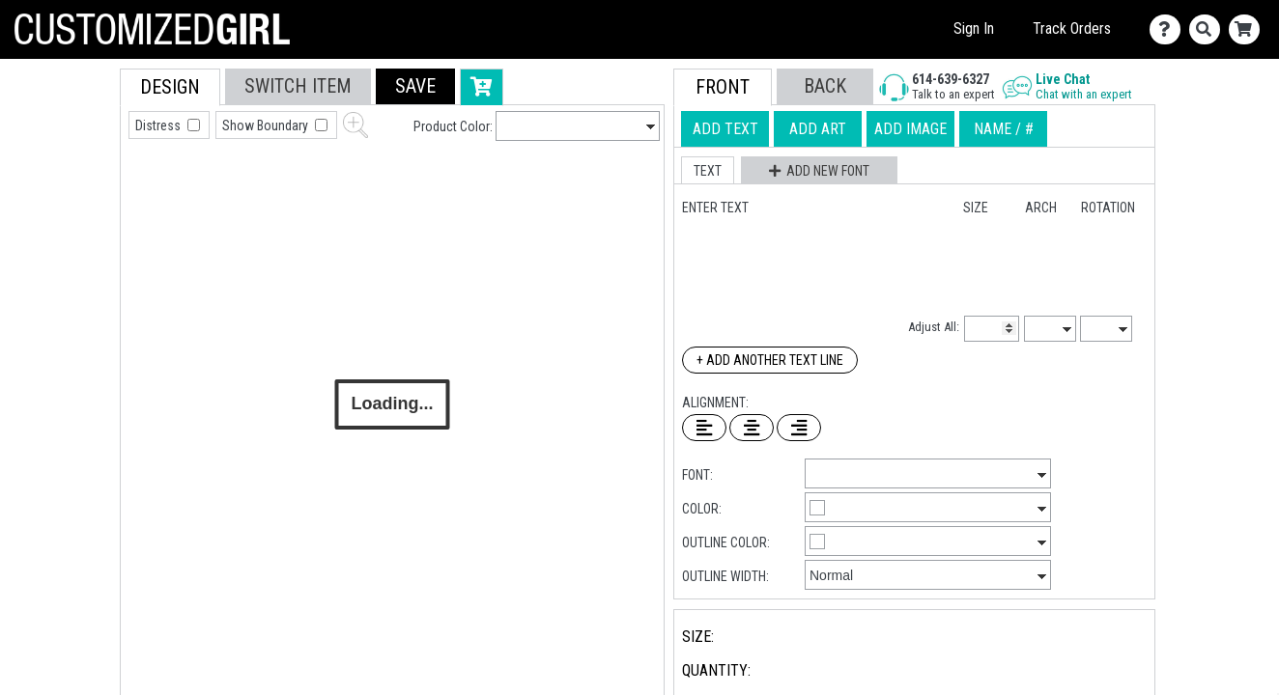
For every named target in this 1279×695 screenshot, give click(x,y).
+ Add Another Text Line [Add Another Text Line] (769, 360)
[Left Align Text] (704, 427)
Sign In (973, 28)
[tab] (76, 191)
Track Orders (1072, 28)
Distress (159, 125)
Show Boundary (266, 125)
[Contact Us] (1169, 29)
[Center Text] (751, 427)
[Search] (1209, 29)
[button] (415, 86)
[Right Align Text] (799, 427)
